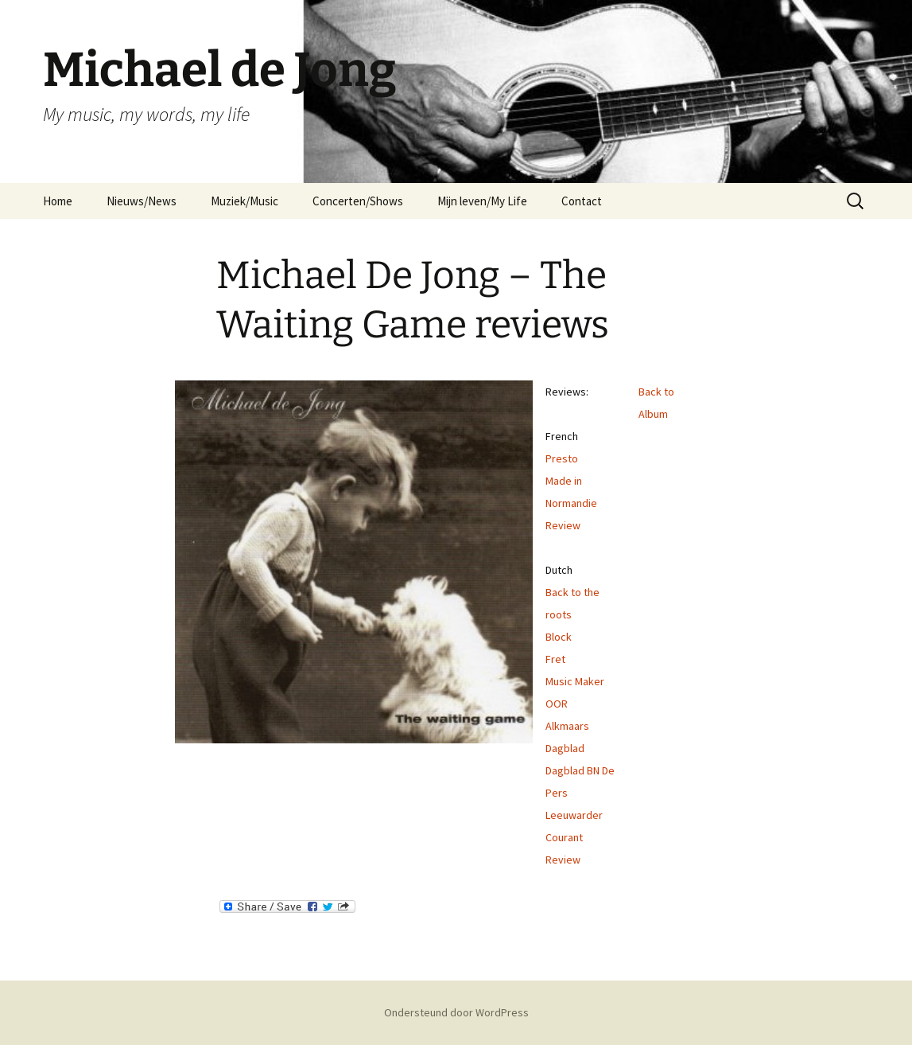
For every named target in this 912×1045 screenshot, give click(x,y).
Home (57, 201)
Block (558, 637)
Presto (561, 458)
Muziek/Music (244, 201)
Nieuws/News (142, 201)
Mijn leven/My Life (482, 201)
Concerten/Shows (357, 201)
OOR (556, 703)
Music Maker (574, 681)
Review (562, 525)
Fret (555, 659)
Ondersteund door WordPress (456, 1012)
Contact (581, 201)
